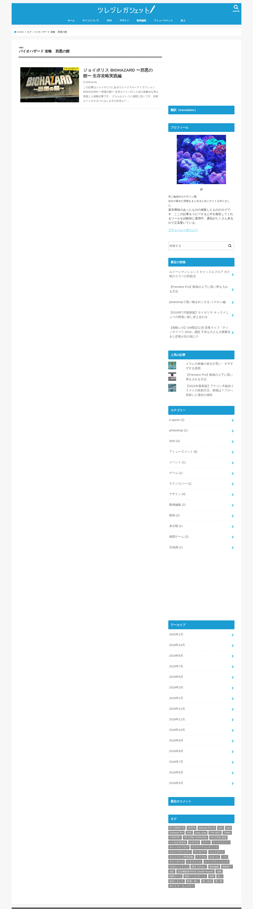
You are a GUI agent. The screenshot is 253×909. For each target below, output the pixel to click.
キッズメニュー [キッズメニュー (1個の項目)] (221, 834)
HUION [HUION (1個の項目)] (191, 820)
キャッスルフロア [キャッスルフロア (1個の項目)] (178, 839)
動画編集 (141, 20)
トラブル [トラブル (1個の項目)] (201, 849)
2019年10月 (177, 639)
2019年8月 (176, 650)
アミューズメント (163, 20)
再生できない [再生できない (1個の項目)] (199, 859)
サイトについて (90, 20)
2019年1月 (176, 692)
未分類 (175, 521)
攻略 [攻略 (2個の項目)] (219, 863)
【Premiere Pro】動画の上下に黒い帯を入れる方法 (200, 288)
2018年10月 (177, 723)
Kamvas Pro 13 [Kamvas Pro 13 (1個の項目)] (207, 820)
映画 (174, 511)
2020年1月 (176, 629)
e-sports (176, 417)
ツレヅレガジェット (124, 904)
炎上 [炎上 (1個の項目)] (220, 868)
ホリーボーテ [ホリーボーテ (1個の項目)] (176, 854)
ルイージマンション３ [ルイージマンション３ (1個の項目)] (216, 854)
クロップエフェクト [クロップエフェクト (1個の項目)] (180, 844)
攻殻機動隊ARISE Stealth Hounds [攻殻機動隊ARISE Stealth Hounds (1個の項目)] (195, 863)
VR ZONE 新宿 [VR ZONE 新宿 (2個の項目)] (218, 830)
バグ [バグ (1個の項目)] (224, 849)
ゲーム (175, 469)
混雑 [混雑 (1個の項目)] (211, 868)
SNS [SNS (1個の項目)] (189, 825)
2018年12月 (177, 702)
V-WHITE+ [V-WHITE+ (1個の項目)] (175, 830)
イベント (177, 459)
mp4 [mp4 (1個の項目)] (228, 820)
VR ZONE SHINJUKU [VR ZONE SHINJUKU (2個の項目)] (195, 830)
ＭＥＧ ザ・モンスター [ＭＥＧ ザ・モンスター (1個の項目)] (181, 878)
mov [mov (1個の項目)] (220, 820)
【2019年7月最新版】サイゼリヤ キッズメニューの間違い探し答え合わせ (198, 313)
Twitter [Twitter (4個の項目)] (227, 825)
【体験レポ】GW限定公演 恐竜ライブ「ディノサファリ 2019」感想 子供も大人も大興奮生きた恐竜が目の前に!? (199, 330)
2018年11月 (177, 713)
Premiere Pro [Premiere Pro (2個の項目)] (176, 825)
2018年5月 (176, 775)
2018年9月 (176, 733)
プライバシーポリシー (183, 229)
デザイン (124, 20)
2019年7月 (176, 660)
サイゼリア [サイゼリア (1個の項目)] (200, 844)
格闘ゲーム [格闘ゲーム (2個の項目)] (175, 868)
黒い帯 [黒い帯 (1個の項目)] (218, 873)
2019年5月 (176, 671)
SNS (109, 20)
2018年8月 (176, 744)
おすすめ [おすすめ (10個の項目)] (194, 834)
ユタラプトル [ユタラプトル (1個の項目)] (194, 854)
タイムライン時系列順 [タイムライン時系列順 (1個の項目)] (181, 849)
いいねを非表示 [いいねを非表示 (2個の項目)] (177, 834)
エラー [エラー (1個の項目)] (205, 834)
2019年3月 (176, 681)
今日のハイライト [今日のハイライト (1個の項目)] (178, 859)
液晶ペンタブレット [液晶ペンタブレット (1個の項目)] (195, 868)
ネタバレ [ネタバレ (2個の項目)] (214, 849)
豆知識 (175, 542)
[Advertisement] (197, 70)
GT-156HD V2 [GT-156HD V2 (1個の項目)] (176, 820)
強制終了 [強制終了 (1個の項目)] (227, 859)
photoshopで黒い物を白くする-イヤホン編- (197, 300)
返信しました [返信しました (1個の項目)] (176, 873)
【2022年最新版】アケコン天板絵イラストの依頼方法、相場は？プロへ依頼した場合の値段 (210, 388)
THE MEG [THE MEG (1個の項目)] (215, 825)
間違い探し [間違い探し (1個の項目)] (193, 873)
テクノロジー (180, 480)
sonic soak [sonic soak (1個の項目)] (200, 825)
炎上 (183, 20)
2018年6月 (176, 765)
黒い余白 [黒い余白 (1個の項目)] (207, 873)
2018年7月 (176, 754)
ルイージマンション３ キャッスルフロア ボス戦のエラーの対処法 (199, 273)
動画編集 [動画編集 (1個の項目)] (214, 859)
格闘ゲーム (178, 532)
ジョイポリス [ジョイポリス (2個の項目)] (216, 844)
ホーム (71, 20)
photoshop (178, 427)
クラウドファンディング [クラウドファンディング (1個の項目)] (205, 839)
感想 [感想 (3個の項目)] (171, 863)
